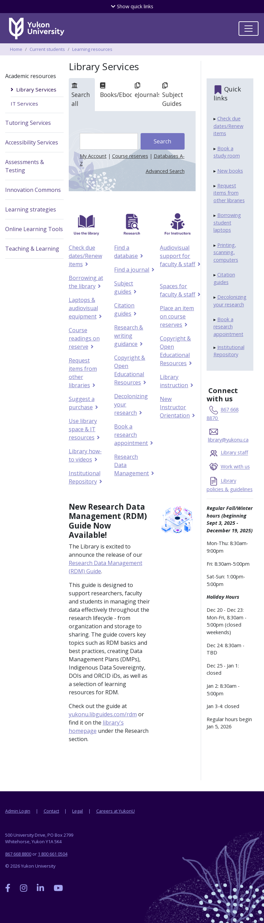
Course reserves (130, 156)
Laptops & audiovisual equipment (83, 308)
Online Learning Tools (34, 229)
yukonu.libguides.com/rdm (103, 714)
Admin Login (17, 811)
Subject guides (123, 287)
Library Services (36, 89)
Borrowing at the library (86, 282)
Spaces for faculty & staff (177, 290)
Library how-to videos (85, 455)
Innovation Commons (33, 190)
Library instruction (174, 381)
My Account (93, 156)
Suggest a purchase (82, 403)
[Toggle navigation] (248, 28)
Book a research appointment (130, 435)
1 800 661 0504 (52, 854)
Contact (51, 811)
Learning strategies (30, 209)
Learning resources (92, 49)
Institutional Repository (84, 477)
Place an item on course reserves (177, 316)
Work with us (235, 467)
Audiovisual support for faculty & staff (177, 256)
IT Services (24, 103)
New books (230, 170)
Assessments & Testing (24, 166)
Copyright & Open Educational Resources (129, 370)
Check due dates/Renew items (85, 256)
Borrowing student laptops (227, 222)
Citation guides (124, 309)
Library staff (234, 452)
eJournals (146, 90)
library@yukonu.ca (228, 439)
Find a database (126, 252)
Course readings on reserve (84, 338)
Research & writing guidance (128, 336)
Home (16, 49)
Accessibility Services (31, 142)
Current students (47, 49)
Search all (81, 95)
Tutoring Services (28, 123)
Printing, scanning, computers (225, 252)
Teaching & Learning (32, 248)
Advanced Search (165, 171)
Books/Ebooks (114, 90)
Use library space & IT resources (83, 429)
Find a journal (131, 269)
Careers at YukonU (115, 811)
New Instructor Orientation (174, 407)
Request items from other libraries (83, 373)
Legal (77, 811)
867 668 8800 (18, 854)
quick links (132, 6)
